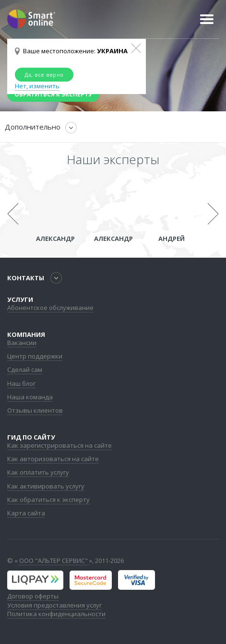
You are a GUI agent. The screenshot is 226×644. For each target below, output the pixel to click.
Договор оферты (33, 596)
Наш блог (21, 383)
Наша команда (30, 397)
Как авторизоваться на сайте (53, 458)
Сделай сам (24, 369)
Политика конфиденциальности (56, 613)
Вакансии (21, 342)
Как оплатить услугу (38, 472)
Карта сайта (26, 513)
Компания (26, 334)
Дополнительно (32, 126)
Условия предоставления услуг (54, 605)
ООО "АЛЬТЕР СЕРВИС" (53, 560)
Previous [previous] (12, 214)
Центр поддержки (34, 356)
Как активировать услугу (45, 486)
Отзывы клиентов (35, 410)
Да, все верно (44, 74)
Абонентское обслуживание (50, 307)
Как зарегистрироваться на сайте (59, 445)
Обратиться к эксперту (53, 94)
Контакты (25, 278)
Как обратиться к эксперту (48, 499)
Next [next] (213, 214)
